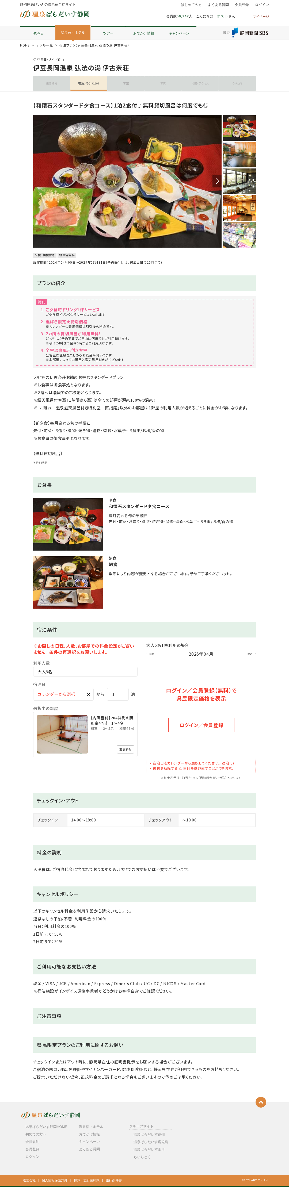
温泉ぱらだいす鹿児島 (151, 1146)
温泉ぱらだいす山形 (149, 1154)
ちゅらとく (142, 1161)
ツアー (108, 33)
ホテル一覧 (44, 45)
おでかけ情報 (143, 33)
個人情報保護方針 (54, 1184)
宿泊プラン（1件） (88, 83)
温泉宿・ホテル (73, 32)
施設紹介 (51, 83)
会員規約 (32, 1146)
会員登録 (242, 5)
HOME (37, 33)
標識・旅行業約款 (87, 1184)
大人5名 (44, 677)
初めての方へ (35, 1138)
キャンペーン (179, 33)
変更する (123, 755)
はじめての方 (191, 5)
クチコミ (237, 83)
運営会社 (29, 1184)
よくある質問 (218, 5)
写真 (163, 83)
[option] (127, 185)
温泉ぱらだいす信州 (149, 1138)
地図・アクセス (200, 83)
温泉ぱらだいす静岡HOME (46, 1131)
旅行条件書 (114, 1184)
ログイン (262, 5)
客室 (126, 83)
